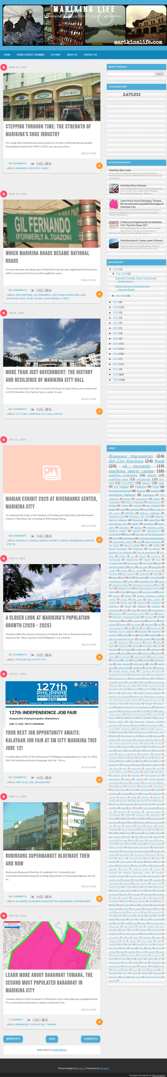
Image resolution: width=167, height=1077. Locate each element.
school (155, 491)
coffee (124, 505)
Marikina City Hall (139, 516)
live (147, 865)
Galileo (115, 685)
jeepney (152, 854)
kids (137, 628)
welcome (157, 973)
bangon (157, 750)
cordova (124, 793)
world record (136, 977)
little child (137, 865)
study (141, 951)
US (128, 732)
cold (113, 786)
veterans (153, 969)
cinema (125, 782)
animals (157, 743)
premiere (149, 908)
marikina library (153, 876)
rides (131, 919)
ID (136, 685)
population (128, 538)
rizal (111, 923)
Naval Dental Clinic (128, 711)
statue (157, 653)
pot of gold (114, 908)
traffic (156, 545)
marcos (157, 869)
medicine (156, 631)
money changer (141, 883)
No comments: (18, 163)
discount (116, 804)
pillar (114, 905)
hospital (139, 844)
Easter (130, 581)
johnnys (121, 858)
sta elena (114, 545)
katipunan (148, 494)
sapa (140, 926)
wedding (137, 667)
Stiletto (138, 729)
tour (159, 959)
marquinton (153, 530)
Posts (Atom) (59, 1049)
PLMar (122, 592)
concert (132, 790)
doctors (149, 617)
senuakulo (156, 933)
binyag (148, 757)
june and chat (135, 858)
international (139, 854)
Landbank (159, 689)
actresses (157, 736)
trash (126, 660)
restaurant (143, 479)
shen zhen (114, 937)
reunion (122, 919)
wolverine (113, 977)
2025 (116, 301)
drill (159, 617)
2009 (116, 379)
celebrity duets (119, 775)
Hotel (161, 581)
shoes (44, 168)
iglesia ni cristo (116, 847)
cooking (157, 790)
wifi (123, 577)
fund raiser (132, 563)
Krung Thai (147, 689)
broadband (114, 764)
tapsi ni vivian (132, 545)
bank (111, 754)
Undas (122, 556)
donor (158, 804)
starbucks (144, 574)
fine (131, 822)
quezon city (156, 912)
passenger (137, 898)
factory (112, 818)
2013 (116, 358)
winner (149, 667)
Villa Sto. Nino (158, 732)
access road (149, 592)
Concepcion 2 (116, 581)
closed (142, 556)
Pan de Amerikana (146, 552)
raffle (111, 915)
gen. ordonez (115, 836)
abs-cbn (145, 736)
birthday (157, 757)
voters (124, 973)
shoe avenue (128, 574)
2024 (116, 307)
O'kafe (143, 711)
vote (151, 664)
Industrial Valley (120, 585)
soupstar (113, 944)
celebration (159, 772)
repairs (112, 570)
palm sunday (144, 638)
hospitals (124, 527)
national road (158, 887)
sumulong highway (122, 495)
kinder (158, 858)
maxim (127, 880)
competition (158, 610)
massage (142, 631)
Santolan (137, 725)
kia (129, 628)
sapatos (113, 653)
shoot (135, 937)
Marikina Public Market (127, 700)
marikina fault (135, 876)
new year (143, 567)
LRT (159, 585)
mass (132, 567)
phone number (138, 901)
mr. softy (128, 887)
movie (125, 635)
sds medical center (130, 933)
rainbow (113, 649)
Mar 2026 (121, 273)
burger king (126, 603)
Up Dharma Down (140, 732)
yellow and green (153, 977)
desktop (112, 800)
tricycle (161, 966)
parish (7, 540)
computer (117, 613)
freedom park (116, 563)
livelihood (156, 865)
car (132, 556)
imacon (81, 1068)
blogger (112, 761)
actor (161, 592)
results (112, 919)
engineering (132, 559)
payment (137, 642)
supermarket (24, 901)
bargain (157, 754)
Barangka (140, 577)
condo (135, 523)
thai (131, 959)
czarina (112, 797)
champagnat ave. (152, 775)
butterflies (149, 764)
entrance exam (153, 811)
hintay (141, 840)
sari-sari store (153, 570)
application (138, 747)
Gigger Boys (126, 685)
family (137, 818)
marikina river (118, 479)
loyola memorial (120, 491)
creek (151, 613)
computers (144, 786)
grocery (152, 621)
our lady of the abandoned (150, 534)
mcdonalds (115, 534)
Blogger (104, 1068)
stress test (124, 656)
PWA (151, 711)
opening (153, 635)
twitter (126, 969)
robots (123, 570)
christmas (114, 610)
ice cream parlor (154, 844)
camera (148, 768)
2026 (116, 269)
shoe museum (152, 541)
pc (147, 898)
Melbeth (148, 703)
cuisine (145, 793)
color (121, 786)
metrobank (114, 883)
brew (159, 761)
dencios (157, 797)
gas (126, 621)
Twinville (119, 732)
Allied (158, 671)
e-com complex (149, 808)
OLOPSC (128, 483)
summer (151, 951)
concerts (155, 556)
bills (139, 757)
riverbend (156, 919)
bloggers (123, 761)
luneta (125, 869)
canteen (112, 772)
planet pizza (124, 905)
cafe (159, 764)
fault (145, 818)
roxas (134, 923)
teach (111, 959)
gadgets (138, 833)
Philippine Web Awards (136, 714)
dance (161, 613)
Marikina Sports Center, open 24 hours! (141, 240)
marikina (113, 872)
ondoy (156, 498)
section (145, 933)
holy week (147, 563)
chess (127, 779)
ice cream (136, 624)
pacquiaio (135, 894)
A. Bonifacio (145, 671)
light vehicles (124, 865)
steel (132, 948)
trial (152, 966)
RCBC (122, 718)
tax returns (156, 955)
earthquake (115, 559)
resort (158, 915)
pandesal (160, 894)
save (132, 930)
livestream (155, 628)
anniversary (154, 502)
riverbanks (115, 502)
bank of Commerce (127, 754)
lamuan (140, 862)
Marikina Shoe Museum (133, 185)
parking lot (123, 642)
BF (155, 678)
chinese (156, 606)
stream (112, 951)
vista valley (139, 664)
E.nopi (145, 682)
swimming (116, 955)
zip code (112, 980)
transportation (130, 966)
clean (133, 610)
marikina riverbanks (123, 475)
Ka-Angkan (154, 549)
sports (129, 944)
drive (123, 808)
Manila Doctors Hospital (149, 693)
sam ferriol (129, 926)
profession (121, 912)
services (113, 574)
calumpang (136, 768)
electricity (136, 811)
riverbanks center (24, 540)
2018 (116, 338)
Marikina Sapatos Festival (148, 588)
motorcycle (156, 883)
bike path (137, 599)
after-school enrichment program (124, 743)
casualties (135, 772)
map (159, 563)
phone (125, 901)
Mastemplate (158, 1075)
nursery (140, 890)
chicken (139, 779)
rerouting (126, 649)
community (131, 786)
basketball (113, 757)
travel (136, 660)
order (158, 890)
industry (34, 168)
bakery (120, 750)
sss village (121, 487)
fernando (113, 822)
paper (114, 898)
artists (149, 747)
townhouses (114, 962)
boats (140, 761)
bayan (127, 498)
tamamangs (130, 955)
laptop (138, 527)
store (149, 948)
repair (150, 915)
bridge (112, 505)
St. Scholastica (125, 729)
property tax (134, 912)
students (132, 951)
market (136, 530)
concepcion (142, 498)
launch (150, 862)
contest (137, 505)
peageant (156, 898)
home (130, 844)
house (123, 624)
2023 (116, 312)
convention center (135, 613)
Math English (135, 703)
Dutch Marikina (134, 502)
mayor (141, 491)
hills (133, 840)
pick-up (160, 901)
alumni (128, 595)
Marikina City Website (120, 552)
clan (125, 610)
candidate (156, 603)
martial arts (114, 880)
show (123, 653)
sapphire (151, 926)
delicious (145, 797)
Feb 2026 (121, 295)
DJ (138, 682)
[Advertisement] (136, 128)
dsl (137, 808)
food (156, 487)
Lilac (114, 693)
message (157, 880)
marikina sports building (121, 631)
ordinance (113, 894)
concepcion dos (118, 523)
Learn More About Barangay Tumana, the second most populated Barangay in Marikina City (141, 203)
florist (139, 826)
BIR (130, 577)
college (144, 610)
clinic (162, 782)
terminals (122, 959)
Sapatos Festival (151, 725)
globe (128, 836)
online (150, 890)
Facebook (138, 549)
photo (149, 642)
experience (140, 815)
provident (148, 646)
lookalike (113, 869)
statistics (146, 653)
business (21, 168)
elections (149, 523)
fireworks (141, 822)
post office (156, 905)
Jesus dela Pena (154, 685)
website (144, 973)
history (151, 840)
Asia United (136, 678)
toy (126, 962)
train (155, 574)
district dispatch (144, 804)
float (119, 826)
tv (163, 574)
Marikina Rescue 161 (151, 700)
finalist (124, 822)
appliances (125, 747)
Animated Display (138, 675)
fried (153, 829)
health (112, 509)
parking (125, 898)
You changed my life (130, 736)
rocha (118, 923)
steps (140, 948)
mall (122, 509)
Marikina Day (138, 696)
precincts (123, 646)
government (138, 621)
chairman (135, 775)
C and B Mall (155, 577)
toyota (135, 962)
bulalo (138, 764)
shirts (125, 937)
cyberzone (156, 793)
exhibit (128, 815)
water (134, 973)
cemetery (114, 606)
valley (143, 969)
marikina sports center (131, 470)
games (148, 833)
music (128, 534)
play (135, 905)
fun (118, 833)
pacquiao (148, 894)
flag (110, 826)
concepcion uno (119, 790)
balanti (130, 750)
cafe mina (113, 768)
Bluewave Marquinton (131, 455)
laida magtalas (126, 862)
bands (148, 750)
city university (150, 782)
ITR (142, 685)
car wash (123, 772)
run (139, 541)
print (111, 912)
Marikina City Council (118, 696)
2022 (116, 317)
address (112, 739)
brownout (127, 764)
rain (159, 646)
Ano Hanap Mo (157, 675)
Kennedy (134, 689)
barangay (145, 754)
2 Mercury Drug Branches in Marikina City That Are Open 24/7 (141, 223)
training (116, 660)
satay (123, 930)
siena (158, 937)
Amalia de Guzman (118, 675)
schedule (143, 930)
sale (161, 483)
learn (159, 862)
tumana (146, 660)
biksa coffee (153, 599)
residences (140, 649)
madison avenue (141, 869)
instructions (124, 854)
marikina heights (117, 567)
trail (145, 962)
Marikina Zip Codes (120, 170)
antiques (113, 747)
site (123, 941)
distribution (128, 804)
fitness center (155, 822)
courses (135, 793)
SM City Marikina (126, 460)
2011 (116, 369)
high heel (123, 840)
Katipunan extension (118, 689)
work (123, 977)
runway (143, 923)
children (142, 606)
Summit (147, 729)
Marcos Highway (150, 512)
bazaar (124, 599)
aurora (158, 747)
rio (139, 919)
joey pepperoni (116, 628)
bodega (150, 761)
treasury (144, 966)
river (146, 919)
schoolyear (114, 933)
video (115, 577)
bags (111, 750)
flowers (149, 826)
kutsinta (112, 862)
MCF (111, 588)
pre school (136, 908)
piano (151, 901)
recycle (129, 915)
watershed (123, 667)
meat (136, 880)
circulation (136, 782)
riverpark (134, 509)
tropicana (116, 969)
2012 (116, 364)
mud (138, 887)
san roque (136, 570)
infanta (112, 854)
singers (133, 653)
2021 (116, 322)
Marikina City (116, 516)
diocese (160, 800)
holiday (121, 844)
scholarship (156, 930)
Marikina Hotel (124, 588)
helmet (112, 840)
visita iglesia (123, 664)
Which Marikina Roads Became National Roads (132, 288)
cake (124, 768)
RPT (151, 718)
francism (143, 829)
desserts (123, 800)
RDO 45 (131, 718)
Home (52, 1038)
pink (159, 642)
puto (146, 912)
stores (158, 948)
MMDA (129, 512)
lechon (112, 865)
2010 (116, 374)
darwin (123, 797)
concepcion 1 (158, 786)
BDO (147, 678)
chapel (128, 606)
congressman (145, 790)
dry (130, 808)
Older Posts (90, 1038)
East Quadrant (157, 682)
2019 (116, 332)
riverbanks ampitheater (151, 538)
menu (145, 880)
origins (125, 894)
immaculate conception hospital (136, 851)
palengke (156, 567)
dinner (151, 800)
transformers (115, 966)
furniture (127, 833)
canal (158, 768)
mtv (133, 635)
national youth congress (122, 890)
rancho (120, 915)
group (145, 836)
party (115, 538)
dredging (113, 808)
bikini (132, 757)
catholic (147, 772)
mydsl (146, 887)
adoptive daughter (145, 739)
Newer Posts (13, 1038)
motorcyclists (115, 887)
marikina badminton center (136, 872)
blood (132, 761)
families (128, 818)
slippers (132, 941)
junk (148, 858)
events (146, 559)
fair (119, 818)
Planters (112, 718)
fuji (113, 833)
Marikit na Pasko (117, 703)
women (160, 667)
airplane (146, 743)
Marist (112, 592)
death (133, 797)
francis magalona (128, 829)
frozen (161, 829)
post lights (144, 905)
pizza (111, 646)
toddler (150, 959)
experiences (155, 815)
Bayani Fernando (118, 549)
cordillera (113, 793)
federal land (155, 818)
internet (149, 624)
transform (156, 962)
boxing (112, 603)
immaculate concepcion (138, 847)
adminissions (126, 739)
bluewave (137, 520)
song (159, 941)
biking (124, 757)
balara (139, 750)
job (159, 624)
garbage (157, 833)
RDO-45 (142, 718)
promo (135, 646)
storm (112, 656)
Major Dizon (127, 693)
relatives (140, 915)
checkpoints (114, 779)
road (146, 509)
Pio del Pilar (155, 714)
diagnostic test (137, 800)
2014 (116, 353)
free (158, 559)
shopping (147, 937)
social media (146, 941)
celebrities (154, 520)
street (7, 298)
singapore (113, 941)
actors (116, 595)
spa (121, 944)
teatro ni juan (157, 656)
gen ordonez (153, 505)
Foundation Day (146, 581)
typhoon (140, 487)
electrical (122, 811)
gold (137, 836)
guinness (157, 836)
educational (115, 621)
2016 (116, 343)
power (125, 908)
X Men (115, 736)
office (142, 635)
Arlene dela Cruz (119, 678)
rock (126, 923)
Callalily (120, 682)
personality (114, 901)
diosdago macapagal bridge (126, 617)
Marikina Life (84, 9)
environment (114, 815)
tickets (140, 959)
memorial (113, 635)
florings (128, 826)
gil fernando (136, 465)
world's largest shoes (124, 671)
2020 (116, 327)
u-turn (135, 969)
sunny (161, 951)
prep (159, 908)
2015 (116, 348)
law (25, 295)
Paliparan (134, 592)
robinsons (8, 901)
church (151, 475)
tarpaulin (143, 955)
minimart (126, 883)
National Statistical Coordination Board (134, 707)
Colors (130, 682)
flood (159, 460)
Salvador (126, 725)
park (111, 642)
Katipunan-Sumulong (142, 585)
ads (159, 739)
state (124, 948)
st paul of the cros (144, 944)
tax (146, 545)
